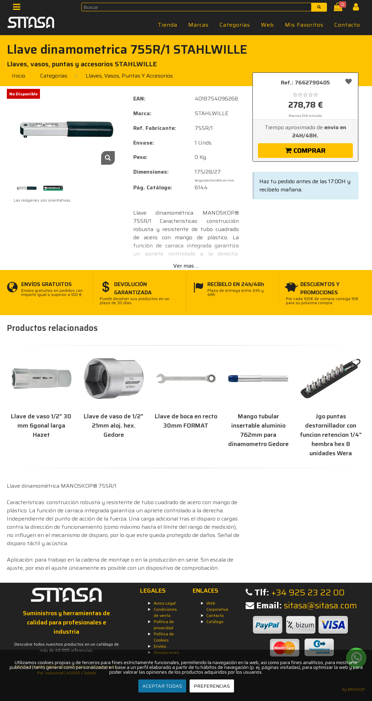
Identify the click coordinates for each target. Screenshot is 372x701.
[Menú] (18, 8)
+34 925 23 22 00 (308, 592)
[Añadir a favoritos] (348, 81)
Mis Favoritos (304, 25)
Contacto (347, 25)
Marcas (198, 25)
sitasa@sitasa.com (320, 605)
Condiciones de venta (165, 612)
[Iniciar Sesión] (358, 8)
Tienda (167, 25)
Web (267, 25)
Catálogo (214, 621)
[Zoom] (108, 158)
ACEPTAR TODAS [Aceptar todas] (162, 686)
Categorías (235, 25)
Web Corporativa (217, 606)
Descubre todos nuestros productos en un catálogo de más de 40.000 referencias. (66, 647)
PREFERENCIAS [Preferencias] (212, 686)
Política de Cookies (164, 637)
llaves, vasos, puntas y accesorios (129, 75)
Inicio (18, 75)
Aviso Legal (165, 603)
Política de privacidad (164, 624)
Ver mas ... (185, 265)
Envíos (160, 646)
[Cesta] (339, 8)
